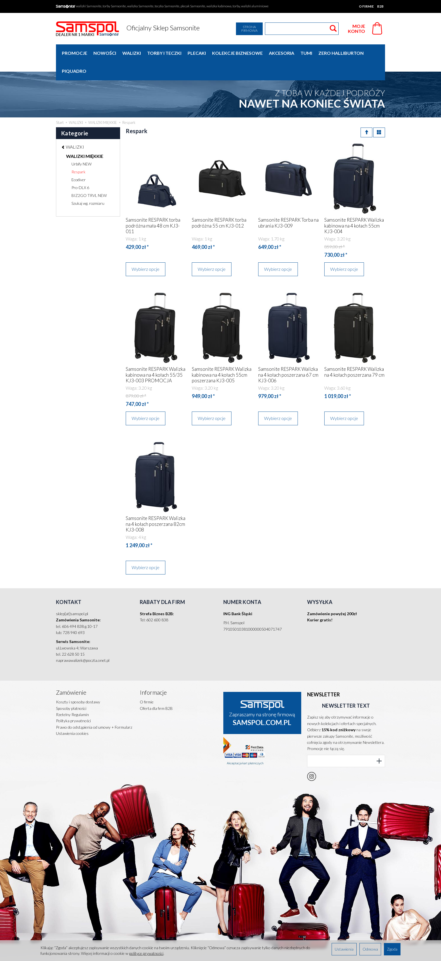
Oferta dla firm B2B (156, 689)
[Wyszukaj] (333, 28)
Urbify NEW (81, 146)
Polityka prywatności (73, 702)
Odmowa (370, 949)
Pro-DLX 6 (80, 169)
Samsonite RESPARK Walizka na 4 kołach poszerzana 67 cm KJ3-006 (288, 356)
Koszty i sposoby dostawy (78, 683)
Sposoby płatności (71, 689)
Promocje (74, 53)
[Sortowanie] (366, 114)
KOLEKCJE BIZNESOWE (237, 53)
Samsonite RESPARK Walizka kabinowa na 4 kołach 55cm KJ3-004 (354, 207)
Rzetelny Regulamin (72, 696)
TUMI (306, 53)
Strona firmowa (249, 29)
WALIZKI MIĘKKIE (84, 138)
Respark (78, 153)
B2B (380, 6)
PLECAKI (197, 53)
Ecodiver (78, 161)
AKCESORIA (281, 53)
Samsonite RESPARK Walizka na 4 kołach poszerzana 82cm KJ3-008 (155, 506)
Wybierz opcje (145, 251)
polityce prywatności (146, 953)
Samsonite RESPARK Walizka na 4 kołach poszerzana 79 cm (354, 354)
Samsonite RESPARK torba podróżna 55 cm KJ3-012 (219, 204)
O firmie (366, 6)
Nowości (104, 53)
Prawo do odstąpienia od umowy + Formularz (94, 708)
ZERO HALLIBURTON (341, 53)
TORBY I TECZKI (164, 53)
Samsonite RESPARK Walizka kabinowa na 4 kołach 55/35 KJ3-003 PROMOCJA (155, 356)
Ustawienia (344, 949)
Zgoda (392, 949)
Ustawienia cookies (72, 714)
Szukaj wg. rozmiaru (87, 185)
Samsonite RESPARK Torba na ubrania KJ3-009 (288, 204)
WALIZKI (131, 53)
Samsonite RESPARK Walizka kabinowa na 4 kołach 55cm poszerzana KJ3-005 (221, 356)
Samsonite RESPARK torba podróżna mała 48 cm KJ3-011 (153, 207)
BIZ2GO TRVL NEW (89, 177)
